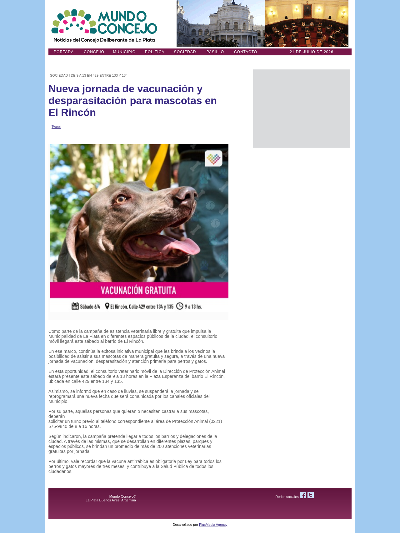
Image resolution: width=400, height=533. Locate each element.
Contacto (245, 52)
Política (155, 52)
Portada (64, 52)
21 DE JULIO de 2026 (311, 52)
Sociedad (185, 52)
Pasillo (215, 52)
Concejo (94, 52)
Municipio (124, 52)
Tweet (56, 127)
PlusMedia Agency (213, 524)
